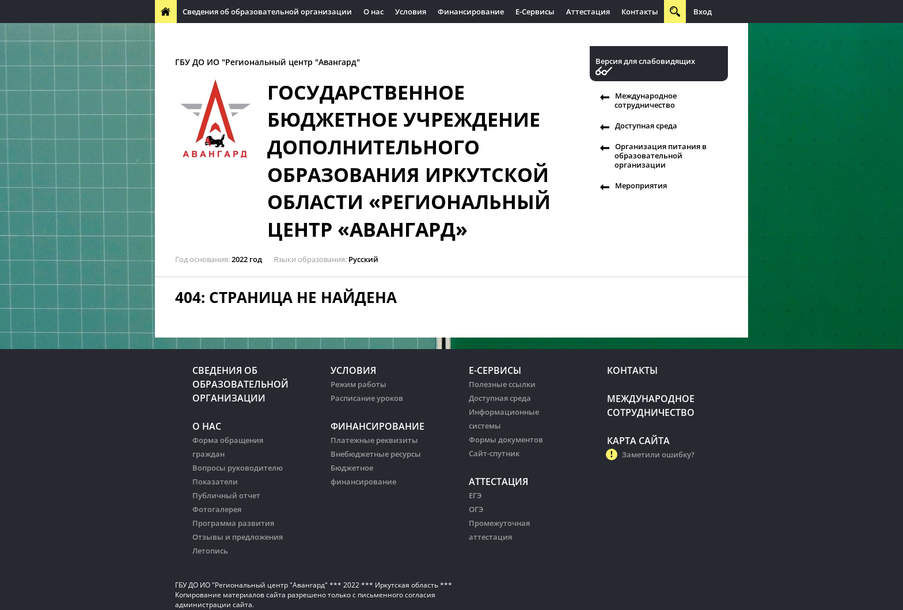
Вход (702, 11)
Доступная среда (646, 125)
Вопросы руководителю (237, 468)
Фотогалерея (216, 509)
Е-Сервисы (535, 11)
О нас (373, 11)
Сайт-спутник (494, 453)
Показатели (215, 481)
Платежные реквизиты (374, 440)
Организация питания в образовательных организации (403, 34)
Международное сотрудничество (222, 34)
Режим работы (358, 384)
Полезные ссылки (502, 384)
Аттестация (588, 11)
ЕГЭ (475, 495)
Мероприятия (641, 185)
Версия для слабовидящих (645, 61)
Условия (410, 11)
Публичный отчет (226, 495)
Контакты (639, 11)
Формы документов (506, 439)
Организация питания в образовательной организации (660, 155)
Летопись (210, 550)
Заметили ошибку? (658, 454)
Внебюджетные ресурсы (376, 454)
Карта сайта (638, 440)
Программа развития (233, 523)
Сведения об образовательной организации (267, 11)
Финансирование (471, 11)
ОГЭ (476, 509)
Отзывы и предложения (237, 537)
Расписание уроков (367, 398)
